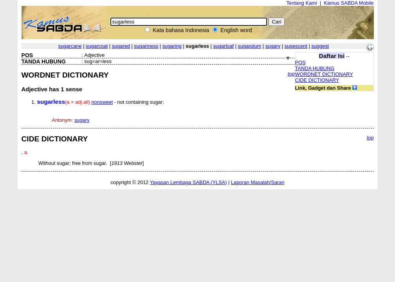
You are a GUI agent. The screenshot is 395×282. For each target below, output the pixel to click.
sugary (272, 46)
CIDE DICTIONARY (317, 80)
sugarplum (250, 46)
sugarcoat (97, 46)
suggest (320, 46)
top (291, 74)
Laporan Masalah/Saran (258, 182)
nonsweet (102, 102)
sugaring (172, 46)
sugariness (146, 46)
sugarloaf (223, 46)
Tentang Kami (301, 3)
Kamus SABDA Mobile (348, 3)
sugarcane (70, 46)
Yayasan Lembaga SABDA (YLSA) (188, 182)
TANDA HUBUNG (315, 68)
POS (300, 62)
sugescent (296, 46)
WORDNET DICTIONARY (324, 74)
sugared (121, 46)
